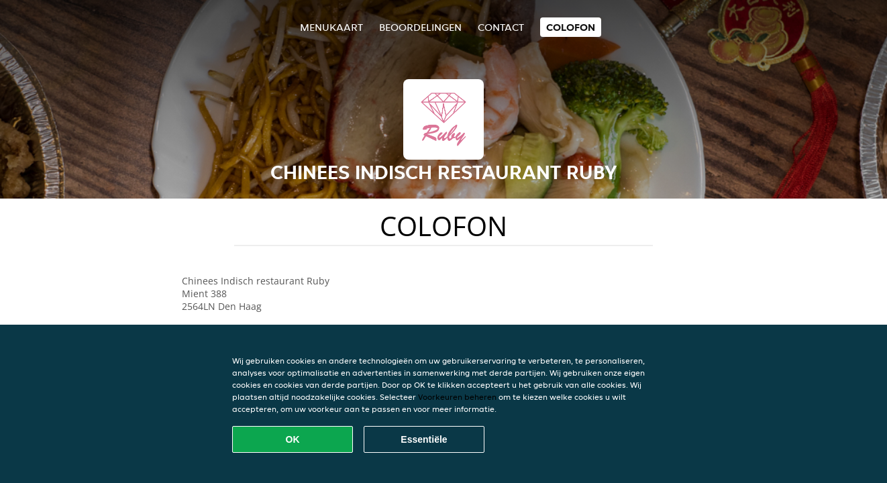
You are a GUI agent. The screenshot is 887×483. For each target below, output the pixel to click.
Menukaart (331, 27)
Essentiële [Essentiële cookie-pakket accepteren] (424, 439)
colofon (570, 27)
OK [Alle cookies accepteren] (293, 439)
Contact (501, 27)
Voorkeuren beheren (457, 397)
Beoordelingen (420, 27)
